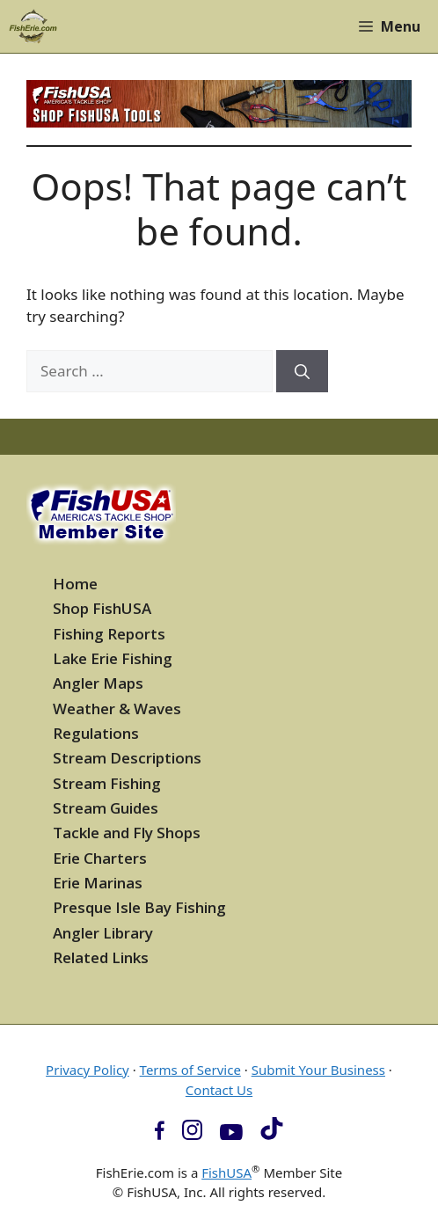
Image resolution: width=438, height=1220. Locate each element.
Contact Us (219, 1090)
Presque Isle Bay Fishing (139, 907)
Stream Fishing (107, 783)
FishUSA (226, 1172)
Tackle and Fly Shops (127, 832)
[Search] (302, 371)
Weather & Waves (117, 708)
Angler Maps (98, 683)
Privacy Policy (87, 1069)
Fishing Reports (109, 634)
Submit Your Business (318, 1069)
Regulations (96, 733)
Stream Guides (105, 808)
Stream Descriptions (127, 758)
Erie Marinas (97, 883)
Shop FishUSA (102, 608)
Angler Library (103, 933)
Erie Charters (100, 858)
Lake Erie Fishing (112, 658)
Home (75, 583)
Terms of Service (190, 1069)
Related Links (101, 957)
